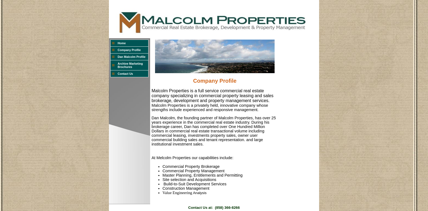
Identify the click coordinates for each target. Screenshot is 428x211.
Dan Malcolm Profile (131, 56)
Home (122, 43)
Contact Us (125, 73)
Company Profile (129, 50)
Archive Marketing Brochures (130, 65)
